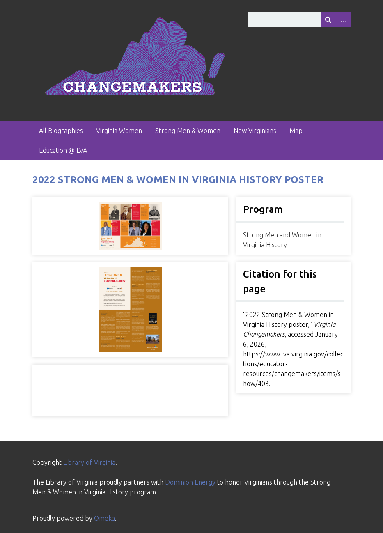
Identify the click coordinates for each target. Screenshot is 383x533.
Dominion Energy (190, 482)
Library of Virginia (89, 462)
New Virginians (255, 130)
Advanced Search (343, 19)
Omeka (104, 518)
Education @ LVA (63, 150)
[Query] (299, 19)
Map (296, 130)
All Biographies (61, 130)
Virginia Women (119, 130)
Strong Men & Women (187, 130)
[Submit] (328, 19)
